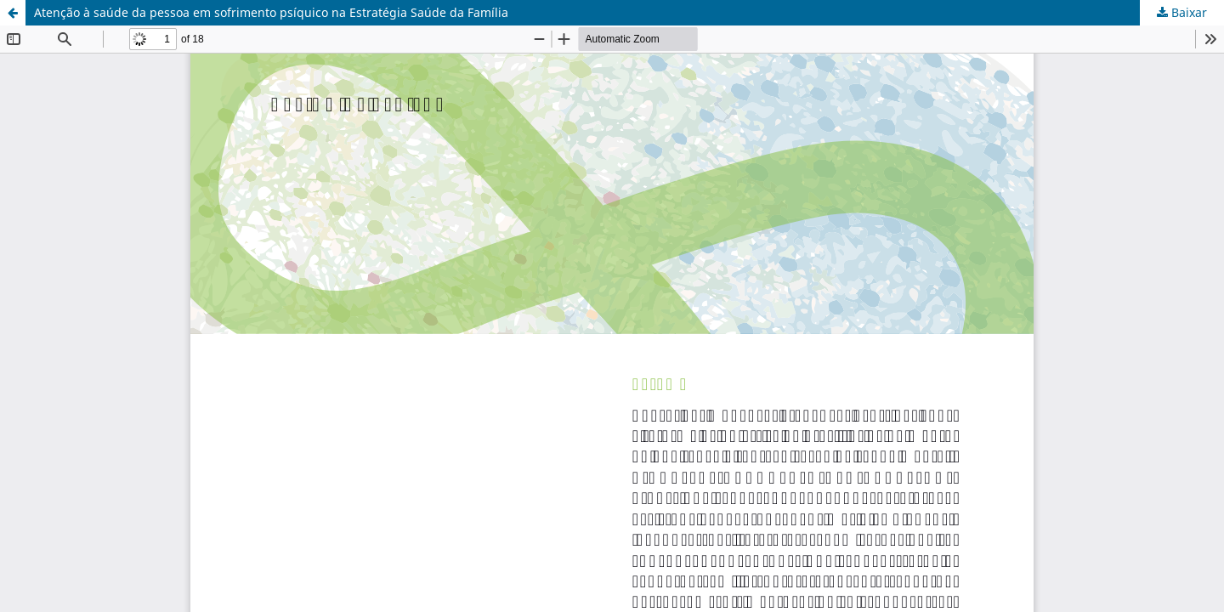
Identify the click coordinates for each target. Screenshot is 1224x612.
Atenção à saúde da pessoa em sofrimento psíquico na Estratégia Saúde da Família (271, 12)
